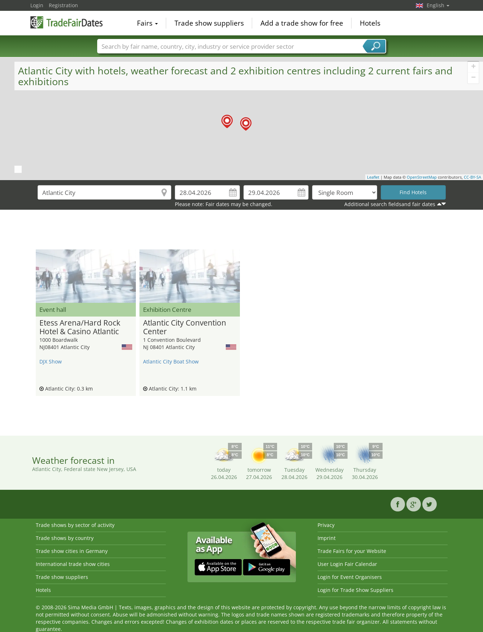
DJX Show (50, 361)
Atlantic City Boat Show (171, 361)
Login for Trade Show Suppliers (355, 590)
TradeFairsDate (66, 22)
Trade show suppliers (209, 23)
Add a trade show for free (301, 23)
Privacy (326, 525)
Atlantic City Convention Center (184, 327)
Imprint (327, 538)
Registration (63, 5)
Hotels (370, 23)
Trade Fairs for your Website (352, 551)
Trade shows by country (65, 538)
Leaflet (373, 177)
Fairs (147, 23)
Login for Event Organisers (350, 577)
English (438, 5)
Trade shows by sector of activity (75, 525)
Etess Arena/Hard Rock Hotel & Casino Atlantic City (79, 327)
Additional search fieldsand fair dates (389, 204)
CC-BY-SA (472, 177)
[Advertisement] (241, 231)
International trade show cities (73, 564)
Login (36, 5)
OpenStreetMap (422, 177)
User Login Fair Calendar (347, 564)
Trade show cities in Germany (72, 551)
